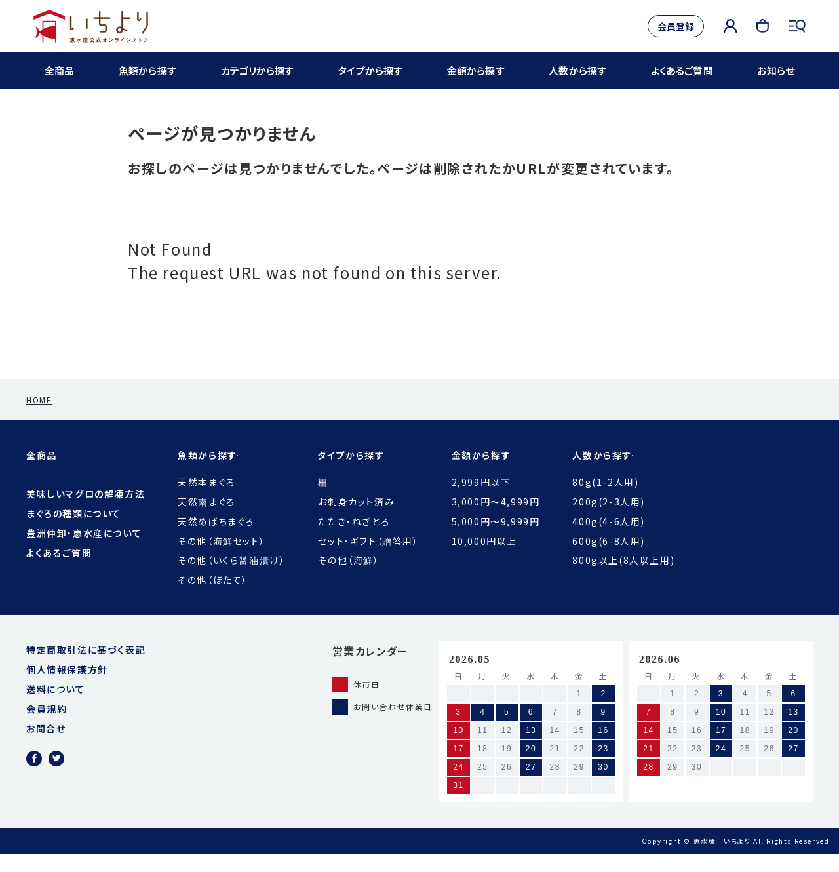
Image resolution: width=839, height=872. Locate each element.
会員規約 (46, 727)
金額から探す (476, 70)
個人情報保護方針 (67, 687)
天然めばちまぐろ (216, 539)
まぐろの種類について (73, 531)
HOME (39, 418)
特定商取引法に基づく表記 (86, 668)
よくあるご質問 (681, 70)
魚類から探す (147, 70)
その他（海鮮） (348, 578)
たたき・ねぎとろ (353, 539)
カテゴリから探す (257, 70)
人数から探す (577, 70)
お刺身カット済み (356, 519)
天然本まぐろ (206, 500)
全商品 (61, 70)
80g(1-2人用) (605, 500)
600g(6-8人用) (608, 559)
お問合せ (46, 746)
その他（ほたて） (213, 597)
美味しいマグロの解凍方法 (85, 512)
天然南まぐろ (206, 519)
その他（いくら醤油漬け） (231, 578)
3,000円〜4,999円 (496, 519)
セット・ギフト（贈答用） (368, 559)
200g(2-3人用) (608, 519)
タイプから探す (371, 70)
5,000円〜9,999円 (496, 539)
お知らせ (774, 70)
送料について (55, 707)
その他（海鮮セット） (221, 559)
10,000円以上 (484, 559)
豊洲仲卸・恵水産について (84, 551)
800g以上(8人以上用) (623, 578)
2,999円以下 (481, 500)
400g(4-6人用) (608, 539)
